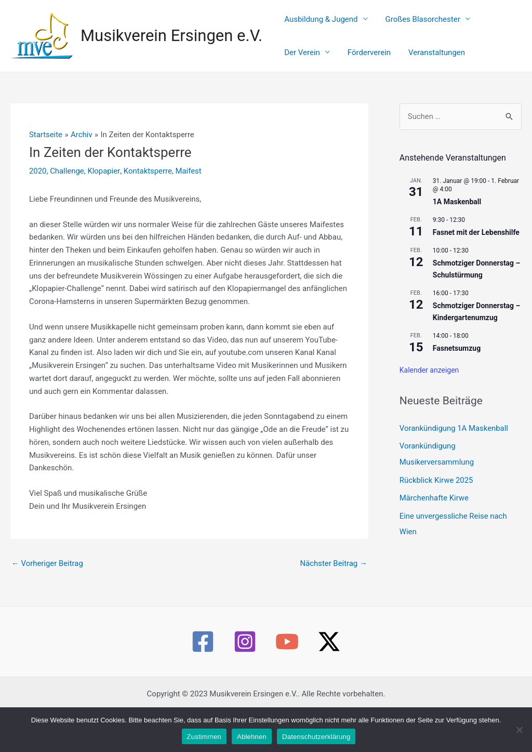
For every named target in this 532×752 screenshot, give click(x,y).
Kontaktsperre (148, 183)
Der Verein (482, 22)
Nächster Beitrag (333, 576)
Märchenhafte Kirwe (434, 508)
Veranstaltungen (359, 62)
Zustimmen (204, 737)
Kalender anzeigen (429, 383)
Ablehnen (252, 737)
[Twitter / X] (329, 654)
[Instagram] (245, 654)
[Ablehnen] (519, 729)
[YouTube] (287, 654)
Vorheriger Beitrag (47, 576)
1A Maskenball (457, 214)
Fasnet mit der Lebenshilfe (476, 245)
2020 (38, 183)
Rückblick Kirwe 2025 (437, 491)
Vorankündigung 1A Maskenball (454, 440)
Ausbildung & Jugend (316, 22)
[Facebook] (203, 654)
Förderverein (301, 62)
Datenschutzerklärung (316, 737)
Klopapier (104, 183)
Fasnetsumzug (457, 361)
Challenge (67, 183)
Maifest (189, 183)
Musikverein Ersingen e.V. (171, 41)
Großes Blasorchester (408, 22)
